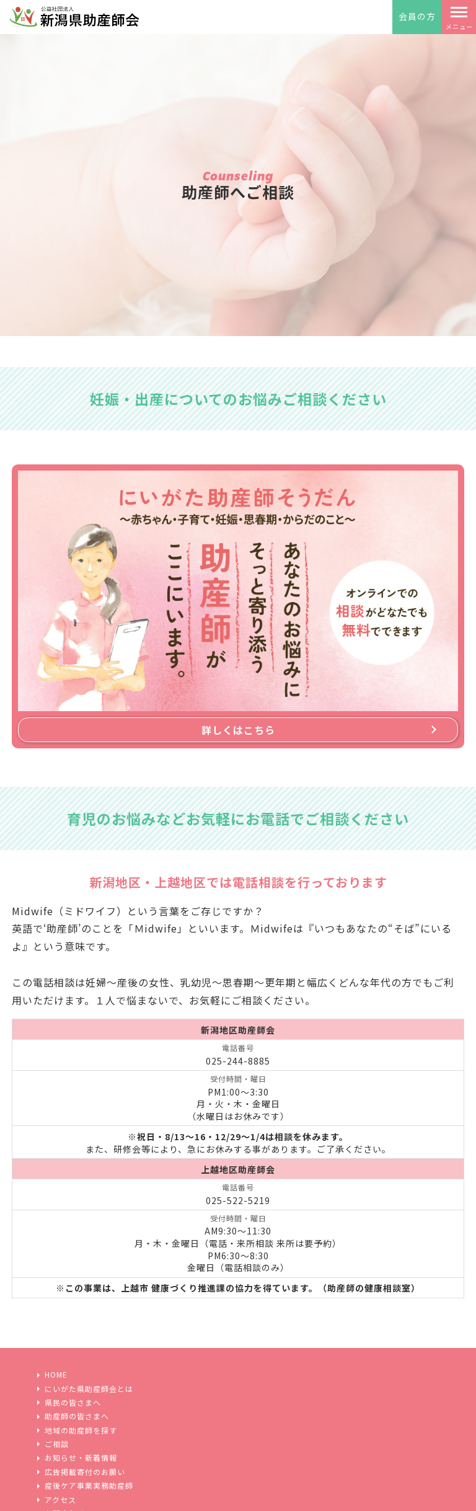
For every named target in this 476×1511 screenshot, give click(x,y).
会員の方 (417, 16)
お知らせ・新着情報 (81, 1458)
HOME (56, 1375)
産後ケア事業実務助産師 (89, 1486)
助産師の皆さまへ (77, 1416)
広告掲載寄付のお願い (85, 1472)
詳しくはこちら (238, 729)
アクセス (60, 1500)
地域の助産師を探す (81, 1430)
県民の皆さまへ (73, 1402)
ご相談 (57, 1444)
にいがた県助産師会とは (89, 1389)
